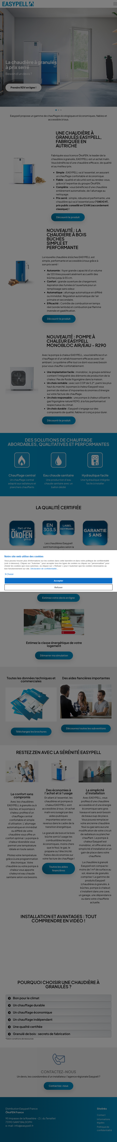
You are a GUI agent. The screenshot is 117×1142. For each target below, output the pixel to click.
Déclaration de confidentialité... (44, 568)
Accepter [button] (58, 581)
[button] (9, 574)
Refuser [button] (58, 587)
